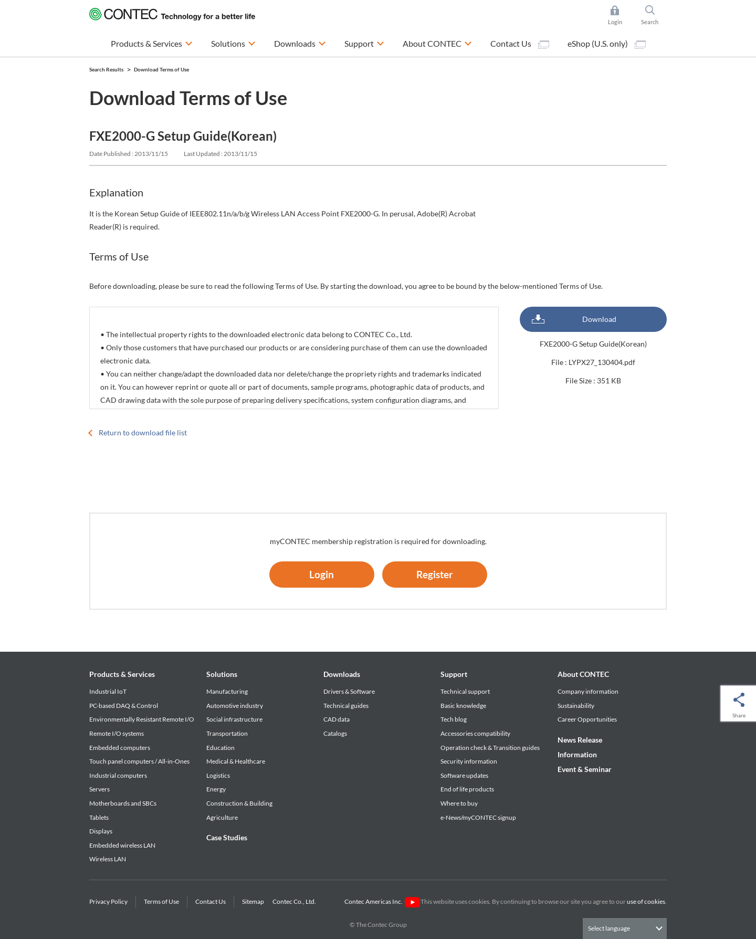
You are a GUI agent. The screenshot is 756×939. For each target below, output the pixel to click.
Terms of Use (161, 901)
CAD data (336, 719)
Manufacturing (227, 691)
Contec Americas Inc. (381, 901)
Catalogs (335, 733)
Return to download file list (143, 432)
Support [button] (364, 42)
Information (577, 754)
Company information (588, 691)
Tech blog (453, 719)
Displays (100, 831)
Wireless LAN (107, 859)
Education (220, 748)
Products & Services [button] (152, 42)
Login (321, 574)
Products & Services (122, 674)
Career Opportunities (587, 719)
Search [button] (654, 15)
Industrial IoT (108, 691)
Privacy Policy (108, 901)
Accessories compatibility (475, 733)
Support (453, 674)
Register (434, 574)
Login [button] (620, 15)
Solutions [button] (233, 42)
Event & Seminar (585, 769)
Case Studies (226, 837)
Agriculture (222, 817)
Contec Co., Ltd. (295, 901)
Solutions (221, 674)
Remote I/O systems (116, 733)
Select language (609, 928)
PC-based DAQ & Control (123, 706)
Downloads (341, 674)
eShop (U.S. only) (607, 43)
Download (599, 319)
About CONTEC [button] (437, 42)
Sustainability (576, 706)
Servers (99, 789)
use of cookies (646, 901)
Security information (468, 761)
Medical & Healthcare (235, 761)
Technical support (465, 691)
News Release (580, 739)
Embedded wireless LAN (122, 845)
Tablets (99, 817)
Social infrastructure (234, 719)
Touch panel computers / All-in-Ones (139, 761)
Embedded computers (119, 748)
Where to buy (459, 803)
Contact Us (519, 43)
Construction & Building (239, 803)
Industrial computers (118, 775)
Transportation (227, 733)
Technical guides (346, 706)
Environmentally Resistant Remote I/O (141, 719)
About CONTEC (583, 674)
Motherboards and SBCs (122, 803)
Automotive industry (234, 706)
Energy (216, 789)
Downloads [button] (300, 42)
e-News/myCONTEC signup (478, 817)
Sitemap (253, 901)
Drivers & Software (349, 691)
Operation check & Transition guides (490, 748)
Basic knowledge (463, 706)
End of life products (467, 789)
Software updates (464, 775)
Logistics (218, 775)
